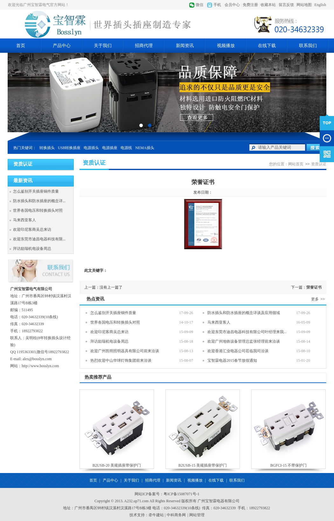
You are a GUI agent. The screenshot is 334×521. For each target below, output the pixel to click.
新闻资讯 (185, 45)
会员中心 (232, 5)
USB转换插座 (69, 148)
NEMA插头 (144, 148)
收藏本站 (268, 5)
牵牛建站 (156, 515)
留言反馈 (286, 5)
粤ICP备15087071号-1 (181, 494)
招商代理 (144, 45)
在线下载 (267, 45)
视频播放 (226, 45)
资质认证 (318, 164)
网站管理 (197, 515)
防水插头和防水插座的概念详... (39, 201)
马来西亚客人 (24, 220)
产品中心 (62, 45)
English (320, 5)
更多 (318, 299)
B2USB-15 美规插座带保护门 (202, 465)
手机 (217, 5)
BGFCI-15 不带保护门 (288, 465)
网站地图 (304, 5)
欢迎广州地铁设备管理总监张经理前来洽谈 (243, 341)
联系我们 (308, 45)
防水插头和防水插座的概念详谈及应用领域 (243, 313)
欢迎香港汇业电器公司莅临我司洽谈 (237, 351)
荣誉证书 (314, 287)
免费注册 (250, 5)
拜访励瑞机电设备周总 (32, 248)
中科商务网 (176, 515)
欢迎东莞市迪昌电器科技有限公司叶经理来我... (247, 332)
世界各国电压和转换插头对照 (38, 210)
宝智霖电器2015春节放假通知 (232, 360)
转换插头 (47, 148)
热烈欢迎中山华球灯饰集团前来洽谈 (120, 360)
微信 (199, 5)
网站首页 (295, 164)
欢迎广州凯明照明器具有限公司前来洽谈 (124, 351)
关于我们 (103, 45)
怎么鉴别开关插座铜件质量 (36, 191)
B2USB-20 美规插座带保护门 (117, 465)
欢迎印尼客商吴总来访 (32, 229)
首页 (20, 45)
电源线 (126, 148)
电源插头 (91, 148)
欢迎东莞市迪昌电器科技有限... (39, 239)
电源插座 (109, 148)
